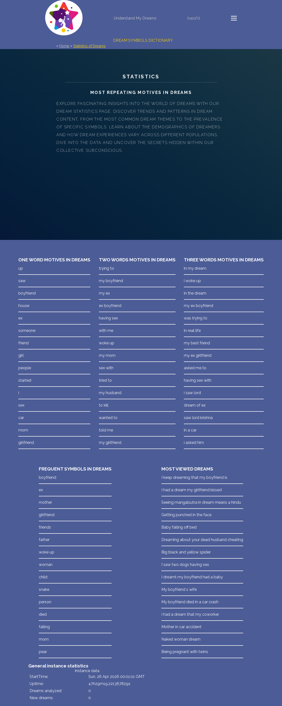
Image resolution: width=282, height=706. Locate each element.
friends (45, 527)
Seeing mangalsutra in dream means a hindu (201, 502)
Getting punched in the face (186, 514)
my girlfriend (110, 442)
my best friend (197, 343)
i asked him (194, 442)
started (24, 380)
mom (23, 430)
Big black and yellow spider (186, 552)
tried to (105, 380)
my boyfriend (111, 280)
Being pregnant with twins (184, 651)
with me (106, 330)
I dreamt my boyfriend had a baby (192, 577)
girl (21, 355)
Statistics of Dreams (89, 46)
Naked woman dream (180, 639)
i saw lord (192, 392)
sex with (106, 368)
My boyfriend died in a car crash (190, 602)
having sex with (197, 380)
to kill (103, 405)
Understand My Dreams (135, 18)
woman (45, 564)
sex (21, 405)
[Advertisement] (141, 191)
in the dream (195, 293)
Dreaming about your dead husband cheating (202, 539)
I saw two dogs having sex (185, 564)
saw (22, 280)
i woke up (192, 280)
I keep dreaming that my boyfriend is (194, 477)
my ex (104, 293)
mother (45, 502)
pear (43, 651)
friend (23, 343)
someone (26, 330)
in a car (190, 430)
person (45, 602)
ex (20, 318)
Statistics (141, 76)
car (21, 417)
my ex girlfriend (197, 355)
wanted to (108, 417)
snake (44, 589)
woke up (106, 343)
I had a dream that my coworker (190, 614)
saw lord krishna (198, 417)
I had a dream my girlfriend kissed (191, 490)
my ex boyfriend (198, 305)
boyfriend (27, 293)
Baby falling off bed (179, 527)
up (20, 268)
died (43, 614)
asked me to (195, 368)
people (24, 368)
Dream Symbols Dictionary (143, 40)
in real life (192, 330)
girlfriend (26, 442)
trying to (106, 268)
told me (106, 430)
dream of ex (195, 405)
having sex (108, 318)
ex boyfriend (110, 305)
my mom (107, 355)
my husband (110, 392)
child (43, 577)
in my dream (195, 268)
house (23, 305)
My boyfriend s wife (179, 589)
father (44, 539)
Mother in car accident (181, 626)
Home (64, 46)
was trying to (195, 318)
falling (44, 626)
